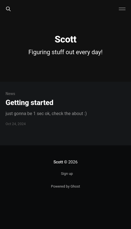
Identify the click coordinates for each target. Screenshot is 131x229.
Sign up (67, 173)
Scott (58, 162)
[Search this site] (8, 8)
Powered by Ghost (65, 186)
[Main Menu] (122, 9)
